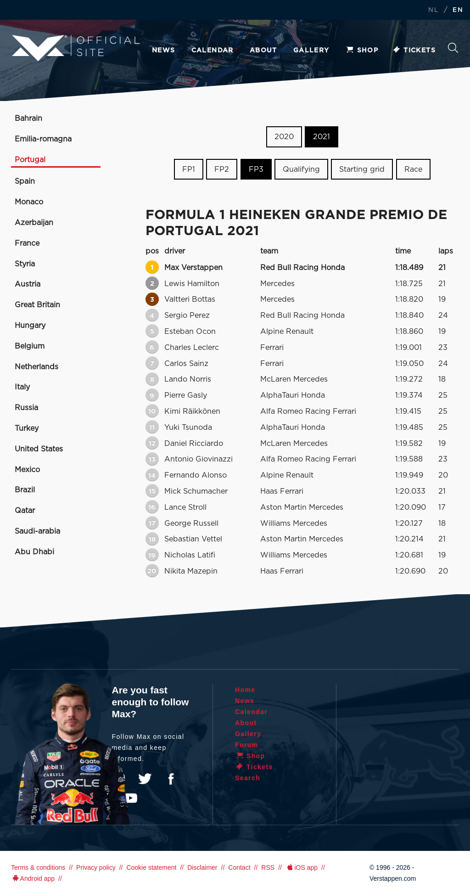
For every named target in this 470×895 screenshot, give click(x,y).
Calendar (212, 50)
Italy (22, 387)
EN (458, 10)
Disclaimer (202, 867)
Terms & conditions (38, 867)
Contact (239, 867)
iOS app (301, 867)
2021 (321, 137)
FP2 (221, 169)
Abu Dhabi (34, 552)
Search (453, 48)
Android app (33, 878)
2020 (284, 137)
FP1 (188, 169)
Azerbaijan (34, 222)
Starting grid (362, 169)
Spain (25, 181)
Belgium (30, 346)
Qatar (25, 510)
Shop (362, 50)
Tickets (414, 50)
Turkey (27, 428)
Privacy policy (96, 867)
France (27, 243)
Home (245, 689)
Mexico (27, 469)
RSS (267, 867)
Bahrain (28, 118)
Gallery (311, 50)
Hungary (30, 325)
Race (413, 169)
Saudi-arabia (37, 531)
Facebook (170, 778)
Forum (246, 745)
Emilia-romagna (43, 139)
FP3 (256, 169)
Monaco (29, 202)
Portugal (30, 159)
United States (39, 449)
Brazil (25, 490)
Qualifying (301, 169)
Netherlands (36, 367)
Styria (25, 264)
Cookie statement (151, 867)
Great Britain (37, 305)
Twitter (145, 778)
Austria (27, 284)
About (263, 50)
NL (433, 10)
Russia (26, 407)
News (163, 50)
